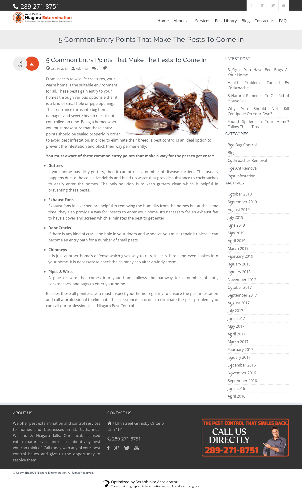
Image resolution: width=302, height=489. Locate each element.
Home (163, 20)
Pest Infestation (242, 176)
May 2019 (236, 233)
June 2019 (236, 225)
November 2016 (242, 372)
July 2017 (235, 310)
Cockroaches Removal (247, 160)
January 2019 (239, 264)
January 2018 (239, 271)
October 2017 (240, 287)
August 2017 (239, 303)
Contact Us (264, 20)
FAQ (283, 20)
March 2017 (238, 341)
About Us (182, 20)
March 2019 (238, 248)
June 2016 (236, 388)
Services (202, 20)
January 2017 (239, 357)
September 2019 (242, 201)
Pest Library (226, 20)
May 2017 (236, 326)
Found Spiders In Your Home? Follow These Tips (258, 124)
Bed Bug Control (242, 144)
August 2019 (239, 209)
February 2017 (240, 349)
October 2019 (240, 194)
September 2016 (242, 380)
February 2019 (240, 256)
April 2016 (236, 396)
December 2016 (242, 365)
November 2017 (242, 279)
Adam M (82, 68)
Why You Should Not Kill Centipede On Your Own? (258, 111)
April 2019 (236, 240)
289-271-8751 (40, 6)
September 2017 (242, 295)
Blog (246, 20)
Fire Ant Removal (243, 168)
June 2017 (236, 318)
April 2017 (236, 334)
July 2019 (235, 217)
